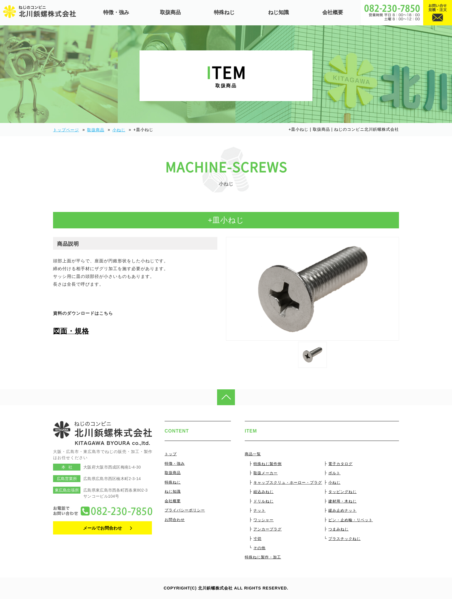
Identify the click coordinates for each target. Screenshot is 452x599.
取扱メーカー (265, 473)
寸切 (257, 539)
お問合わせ (175, 520)
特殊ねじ (224, 12)
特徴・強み (116, 12)
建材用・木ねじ (342, 501)
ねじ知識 (278, 12)
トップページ (66, 130)
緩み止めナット (342, 510)
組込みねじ (263, 492)
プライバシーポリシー (185, 510)
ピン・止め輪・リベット (350, 520)
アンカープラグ (267, 529)
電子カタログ (340, 464)
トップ (171, 454)
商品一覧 (253, 454)
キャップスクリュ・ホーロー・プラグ (287, 482)
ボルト (334, 473)
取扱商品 (170, 12)
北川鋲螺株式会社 (215, 588)
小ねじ (118, 130)
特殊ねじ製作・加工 (263, 557)
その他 (259, 548)
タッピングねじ (342, 492)
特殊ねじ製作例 (267, 464)
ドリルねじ (263, 501)
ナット (259, 510)
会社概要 (332, 12)
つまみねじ (338, 529)
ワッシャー (263, 520)
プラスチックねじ (344, 539)
